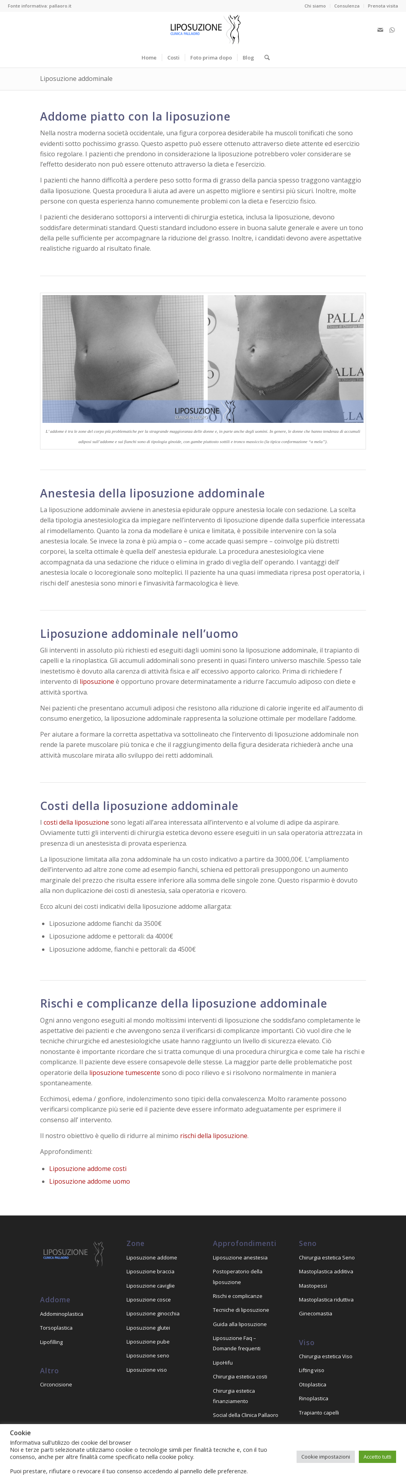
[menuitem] (315, 6)
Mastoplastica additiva (326, 1271)
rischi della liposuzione (213, 1135)
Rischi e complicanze (237, 1296)
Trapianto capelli (319, 1412)
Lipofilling (51, 1342)
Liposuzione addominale (76, 78)
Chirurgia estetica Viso (325, 1356)
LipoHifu (223, 1362)
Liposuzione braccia (150, 1271)
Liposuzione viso (146, 1369)
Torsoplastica (56, 1327)
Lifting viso (311, 1370)
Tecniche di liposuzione (241, 1309)
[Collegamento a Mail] (380, 30)
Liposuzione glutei (148, 1327)
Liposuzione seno (147, 1355)
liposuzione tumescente (124, 1072)
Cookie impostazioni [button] (325, 1456)
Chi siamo (315, 6)
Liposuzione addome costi (87, 1168)
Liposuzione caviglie (150, 1285)
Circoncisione (56, 1384)
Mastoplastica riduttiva (326, 1299)
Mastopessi (313, 1285)
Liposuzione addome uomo (89, 1181)
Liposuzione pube (148, 1341)
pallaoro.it (60, 6)
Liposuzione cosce (148, 1299)
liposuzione (97, 681)
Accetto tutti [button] (377, 1456)
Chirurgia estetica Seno (327, 1257)
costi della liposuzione (76, 822)
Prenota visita (383, 6)
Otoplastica (312, 1384)
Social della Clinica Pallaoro (245, 1415)
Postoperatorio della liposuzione (237, 1276)
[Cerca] (264, 57)
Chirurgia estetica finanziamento (234, 1396)
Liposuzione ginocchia (153, 1313)
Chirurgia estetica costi (240, 1376)
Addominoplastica (61, 1313)
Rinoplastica (313, 1398)
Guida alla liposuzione (240, 1324)
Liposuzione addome (151, 1257)
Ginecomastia (315, 1313)
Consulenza (347, 6)
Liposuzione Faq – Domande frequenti (236, 1343)
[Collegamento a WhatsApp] (392, 30)
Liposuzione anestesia (240, 1257)
